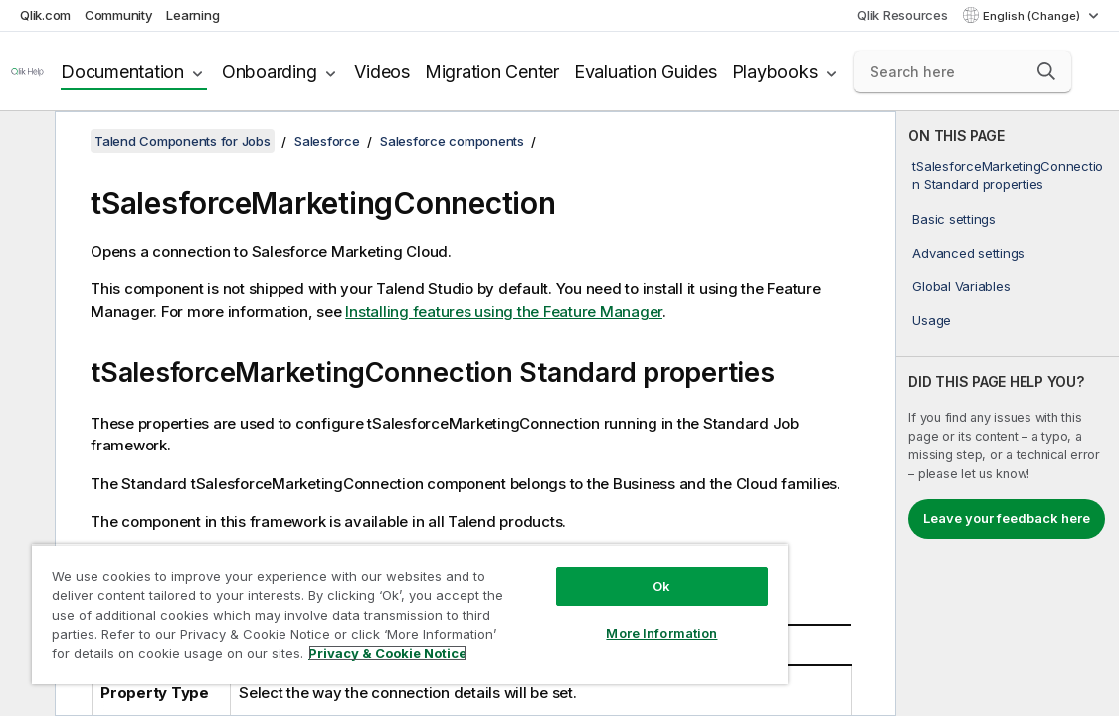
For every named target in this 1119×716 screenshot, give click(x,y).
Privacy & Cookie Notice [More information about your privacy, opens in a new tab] (321, 657)
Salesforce (327, 141)
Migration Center (492, 71)
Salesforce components (452, 141)
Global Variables (961, 286)
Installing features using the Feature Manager (503, 311)
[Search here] (962, 71)
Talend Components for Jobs (182, 141)
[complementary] (1007, 413)
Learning (192, 15)
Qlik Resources (902, 15)
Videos (382, 71)
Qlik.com (45, 15)
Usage (931, 320)
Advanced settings (968, 253)
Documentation (122, 71)
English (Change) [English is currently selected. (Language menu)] (1033, 16)
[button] (1046, 71)
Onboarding (269, 71)
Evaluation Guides (645, 71)
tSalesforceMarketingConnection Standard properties (1007, 175)
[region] (356, 606)
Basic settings (954, 219)
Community (119, 15)
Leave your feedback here (1006, 518)
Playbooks (775, 71)
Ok (571, 571)
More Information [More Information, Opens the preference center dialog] (571, 618)
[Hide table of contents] (25, 142)
